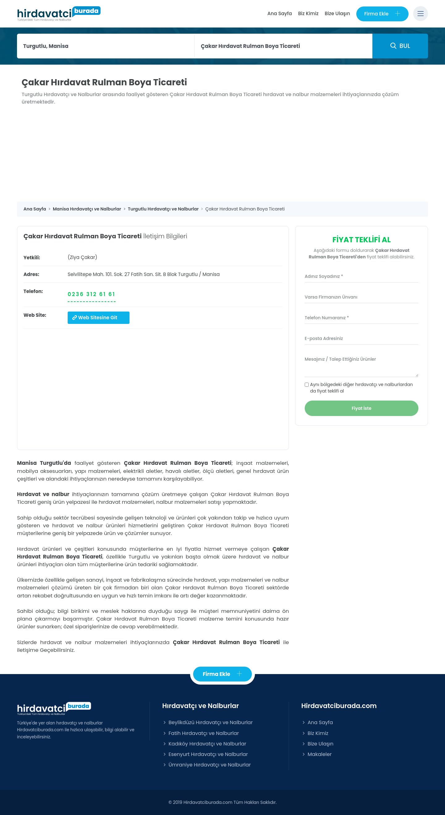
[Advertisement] (222, 155)
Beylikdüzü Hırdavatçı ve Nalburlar (207, 722)
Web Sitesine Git (94, 317)
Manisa (211, 274)
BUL (400, 45)
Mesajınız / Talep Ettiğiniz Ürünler (340, 359)
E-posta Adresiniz (324, 338)
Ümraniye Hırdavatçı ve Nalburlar (206, 764)
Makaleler (316, 754)
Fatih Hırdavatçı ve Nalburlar (200, 733)
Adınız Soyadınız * (324, 276)
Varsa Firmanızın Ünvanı (331, 297)
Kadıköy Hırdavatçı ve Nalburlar (204, 743)
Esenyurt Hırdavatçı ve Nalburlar (205, 754)
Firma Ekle (382, 14)
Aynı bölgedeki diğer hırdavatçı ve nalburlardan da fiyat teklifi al (361, 387)
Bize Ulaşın (337, 13)
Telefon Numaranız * (327, 318)
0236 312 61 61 (92, 294)
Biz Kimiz (308, 13)
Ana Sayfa (279, 13)
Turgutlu (187, 274)
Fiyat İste (361, 408)
